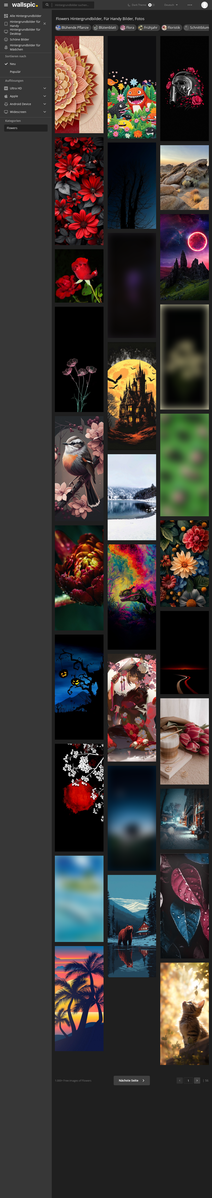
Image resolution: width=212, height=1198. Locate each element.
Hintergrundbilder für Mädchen (22, 47)
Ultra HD (13, 88)
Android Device (17, 104)
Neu (13, 64)
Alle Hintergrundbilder (22, 16)
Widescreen (15, 112)
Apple (11, 96)
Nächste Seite (132, 1080)
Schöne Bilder (16, 39)
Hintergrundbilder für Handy (25, 24)
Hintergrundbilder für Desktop (22, 32)
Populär (15, 72)
